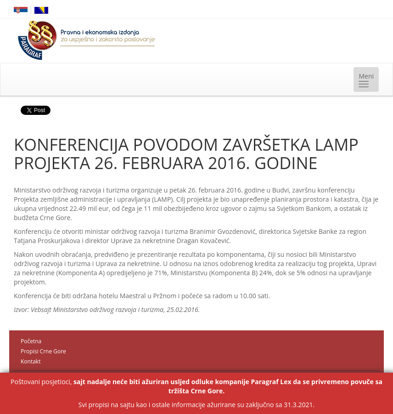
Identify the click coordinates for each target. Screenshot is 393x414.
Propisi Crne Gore (43, 351)
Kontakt (30, 361)
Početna (31, 341)
